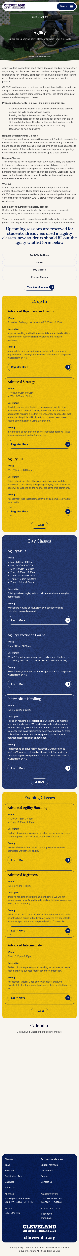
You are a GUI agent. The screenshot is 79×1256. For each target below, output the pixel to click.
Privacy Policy (16, 1247)
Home (34, 17)
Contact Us (46, 1181)
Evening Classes (39, 277)
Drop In (39, 262)
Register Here (19, 367)
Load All (39, 525)
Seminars (9, 1170)
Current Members (49, 1164)
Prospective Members (52, 1159)
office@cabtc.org (39, 1237)
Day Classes (39, 270)
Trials (7, 1164)
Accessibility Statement (57, 1247)
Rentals (44, 1176)
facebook (46, 1213)
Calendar (9, 1181)
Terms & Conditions (35, 1247)
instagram (46, 1218)
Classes (9, 1159)
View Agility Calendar (37, 287)
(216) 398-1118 (12, 1212)
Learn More (18, 620)
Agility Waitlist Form (39, 255)
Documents (47, 1170)
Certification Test (13, 1176)
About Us (10, 1187)
